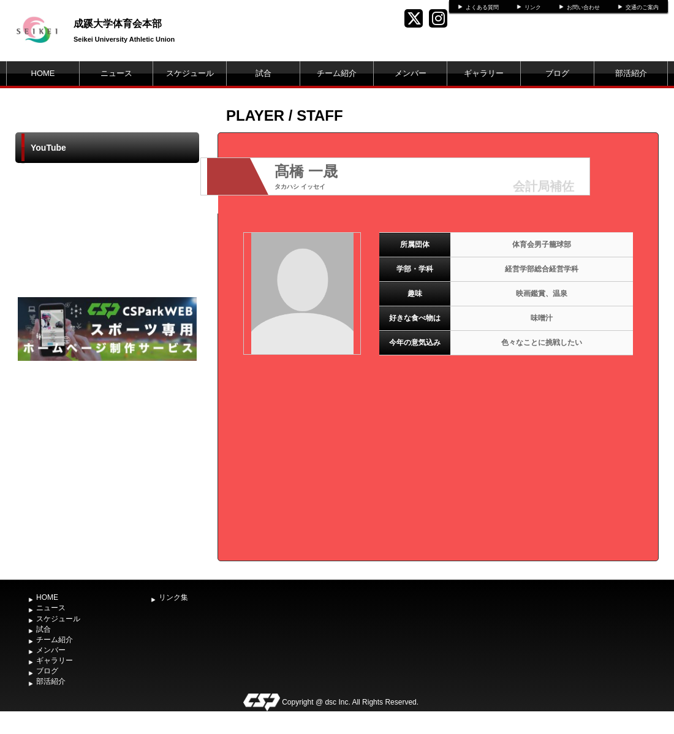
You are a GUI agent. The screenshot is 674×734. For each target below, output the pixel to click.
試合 (263, 73)
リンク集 (173, 597)
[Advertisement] (107, 455)
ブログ (557, 73)
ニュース (116, 73)
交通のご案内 (642, 7)
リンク (532, 7)
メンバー (410, 73)
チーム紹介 (337, 73)
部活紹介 (631, 73)
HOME (43, 73)
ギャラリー (484, 73)
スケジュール (190, 73)
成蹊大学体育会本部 (118, 23)
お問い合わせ (583, 7)
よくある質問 (482, 7)
